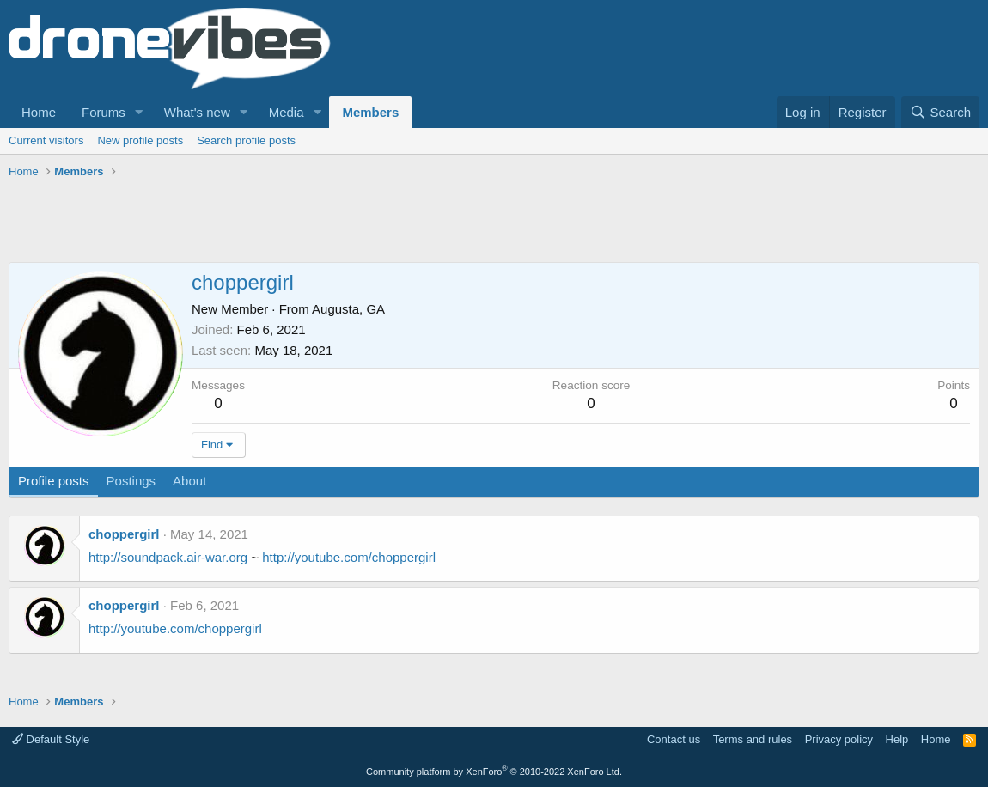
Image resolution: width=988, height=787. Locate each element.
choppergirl (124, 534)
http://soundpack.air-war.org (167, 557)
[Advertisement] (321, 223)
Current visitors (46, 140)
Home (38, 112)
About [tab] (189, 480)
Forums (103, 112)
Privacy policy (839, 739)
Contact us (673, 739)
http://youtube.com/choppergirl (349, 557)
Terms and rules (752, 739)
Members (370, 112)
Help (897, 739)
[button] (139, 112)
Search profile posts (246, 140)
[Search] (940, 112)
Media (286, 112)
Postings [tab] (131, 480)
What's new (197, 112)
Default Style (50, 739)
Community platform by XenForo (494, 771)
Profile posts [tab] (53, 480)
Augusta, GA (348, 309)
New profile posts (140, 140)
